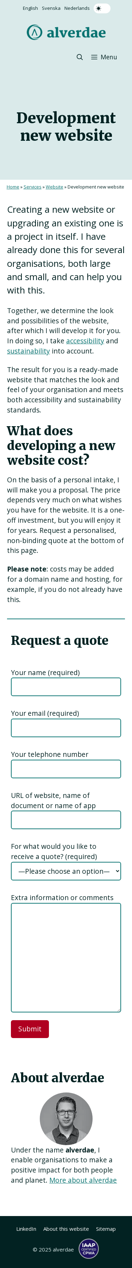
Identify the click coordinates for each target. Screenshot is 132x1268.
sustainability (28, 351)
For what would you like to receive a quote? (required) (54, 851)
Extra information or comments (62, 897)
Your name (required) (45, 672)
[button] (80, 56)
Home (13, 187)
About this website (66, 1228)
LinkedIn (26, 1228)
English (30, 8)
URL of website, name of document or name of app (53, 800)
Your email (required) (45, 713)
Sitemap (106, 1228)
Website (54, 187)
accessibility (85, 340)
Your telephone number (49, 754)
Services (33, 187)
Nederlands (77, 8)
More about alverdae (83, 1180)
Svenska (51, 8)
